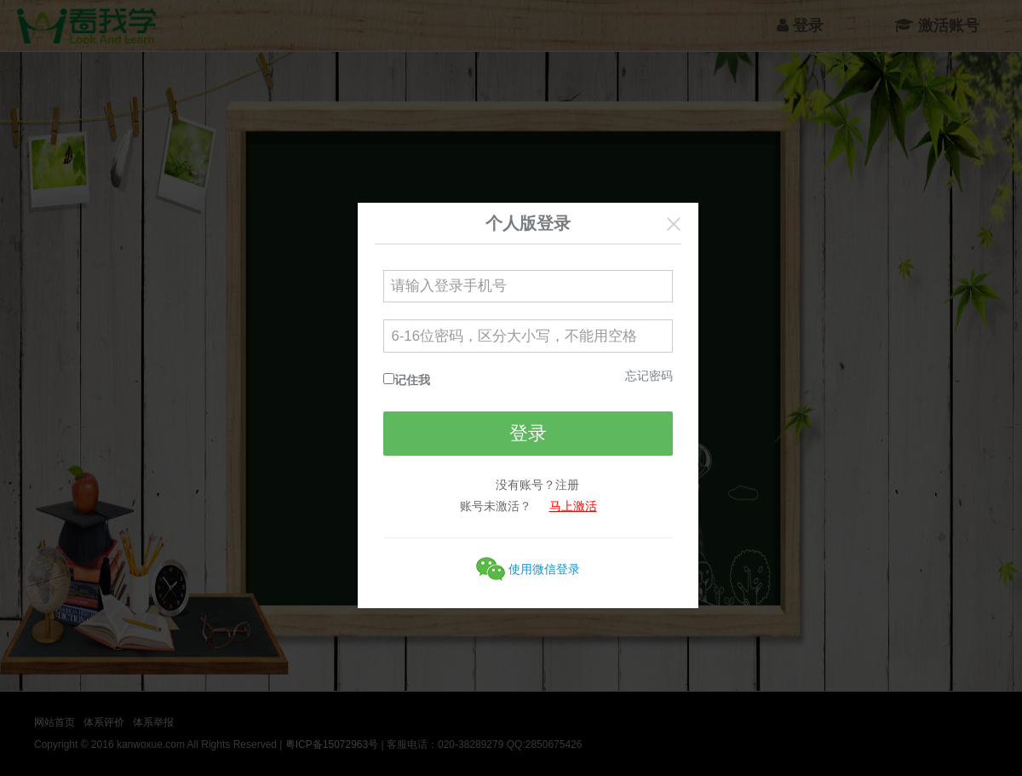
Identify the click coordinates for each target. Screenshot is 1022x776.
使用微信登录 (544, 569)
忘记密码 (649, 376)
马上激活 (573, 506)
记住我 (412, 380)
